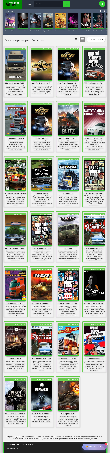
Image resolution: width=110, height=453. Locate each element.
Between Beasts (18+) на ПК (73, 31)
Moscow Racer (15, 358)
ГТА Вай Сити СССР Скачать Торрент (68, 303)
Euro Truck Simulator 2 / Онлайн (68, 83)
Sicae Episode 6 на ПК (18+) (98, 31)
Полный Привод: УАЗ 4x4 (15, 193)
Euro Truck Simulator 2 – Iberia (41, 83)
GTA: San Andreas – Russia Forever (94, 193)
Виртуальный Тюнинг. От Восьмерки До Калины (94, 138)
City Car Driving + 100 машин (15, 248)
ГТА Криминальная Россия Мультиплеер (94, 358)
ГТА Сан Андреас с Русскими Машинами (94, 83)
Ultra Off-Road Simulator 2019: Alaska (15, 413)
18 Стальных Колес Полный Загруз (68, 358)
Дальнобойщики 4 (15, 138)
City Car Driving (42, 193)
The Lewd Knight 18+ (10, 31)
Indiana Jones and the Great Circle (60, 31)
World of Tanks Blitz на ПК (68, 138)
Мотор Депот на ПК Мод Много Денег (15, 83)
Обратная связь (28, 445)
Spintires (68, 248)
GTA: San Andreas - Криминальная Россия (41, 358)
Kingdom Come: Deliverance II (48, 31)
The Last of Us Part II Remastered (35, 31)
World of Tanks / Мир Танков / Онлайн (41, 413)
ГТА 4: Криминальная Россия (41, 248)
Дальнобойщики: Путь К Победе (15, 303)
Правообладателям (13, 445)
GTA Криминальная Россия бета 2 (94, 248)
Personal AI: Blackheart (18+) (23, 31)
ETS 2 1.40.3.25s (42, 138)
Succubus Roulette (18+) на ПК (86, 31)
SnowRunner (68, 193)
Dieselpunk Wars (68, 413)
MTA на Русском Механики (94, 303)
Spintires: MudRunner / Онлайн (41, 303)
